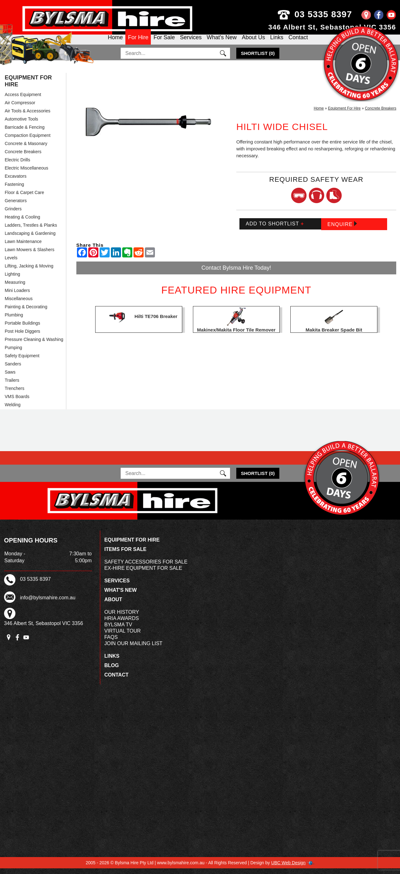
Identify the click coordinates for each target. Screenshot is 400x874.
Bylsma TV (118, 630)
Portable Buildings (22, 328)
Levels (11, 263)
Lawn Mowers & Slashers (29, 255)
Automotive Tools (21, 124)
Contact (298, 43)
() (258, 59)
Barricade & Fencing (25, 132)
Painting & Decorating (26, 312)
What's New (222, 43)
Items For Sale (125, 555)
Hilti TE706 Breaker (156, 322)
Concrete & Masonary (26, 149)
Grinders (13, 214)
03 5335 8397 (327, 14)
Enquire (342, 230)
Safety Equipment (22, 361)
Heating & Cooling (22, 222)
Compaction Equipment (28, 140)
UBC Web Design (288, 868)
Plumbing (14, 320)
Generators (16, 206)
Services (191, 43)
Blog (111, 671)
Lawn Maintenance (23, 247)
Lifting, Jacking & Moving (29, 271)
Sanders (13, 369)
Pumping (13, 353)
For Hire (138, 43)
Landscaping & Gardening (30, 238)
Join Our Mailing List (133, 649)
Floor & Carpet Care (24, 198)
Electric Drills (17, 165)
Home (115, 43)
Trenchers (15, 394)
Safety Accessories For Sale (146, 567)
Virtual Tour (122, 636)
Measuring (15, 287)
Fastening (14, 189)
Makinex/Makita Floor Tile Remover (236, 335)
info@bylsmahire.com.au (47, 603)
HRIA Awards (121, 624)
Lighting (12, 279)
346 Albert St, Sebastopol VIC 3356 (332, 27)
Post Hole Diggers (22, 336)
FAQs (111, 642)
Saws (10, 377)
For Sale (164, 43)
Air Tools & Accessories (27, 116)
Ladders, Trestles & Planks (31, 230)
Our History (121, 617)
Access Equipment (23, 100)
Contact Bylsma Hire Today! (236, 273)
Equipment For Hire (28, 86)
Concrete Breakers (23, 157)
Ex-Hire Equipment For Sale (143, 573)
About (113, 605)
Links (276, 43)
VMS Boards (17, 402)
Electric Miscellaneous (26, 173)
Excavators (15, 181)
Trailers (12, 385)
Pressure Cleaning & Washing (34, 345)
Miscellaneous (19, 304)
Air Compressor (20, 108)
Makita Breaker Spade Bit (334, 335)
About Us (253, 43)
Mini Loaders (17, 296)
